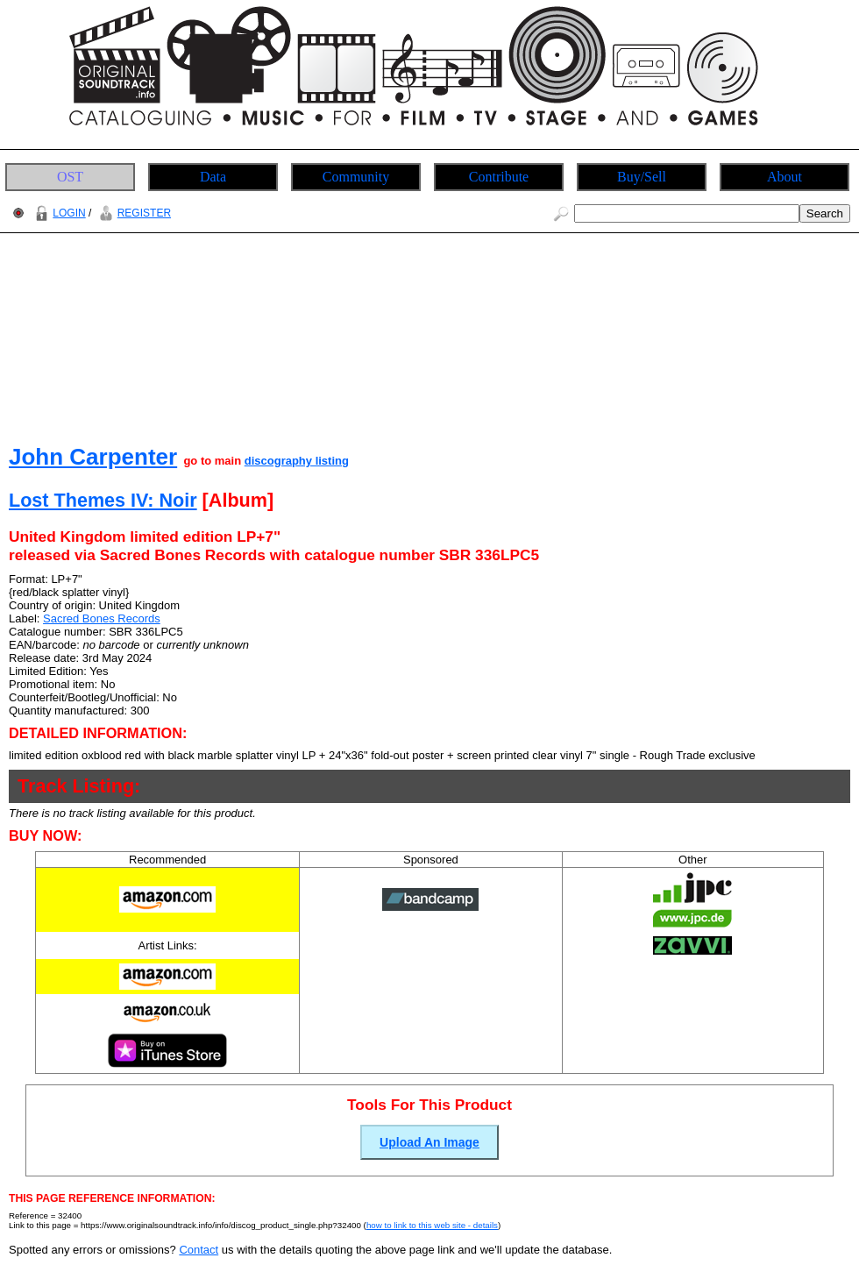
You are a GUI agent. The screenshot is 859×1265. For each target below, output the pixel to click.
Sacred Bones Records (101, 618)
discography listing (297, 460)
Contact (198, 1249)
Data (213, 176)
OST (70, 176)
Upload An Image (429, 1142)
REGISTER (133, 213)
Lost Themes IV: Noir (103, 500)
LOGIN (58, 213)
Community (356, 176)
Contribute (499, 176)
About (784, 176)
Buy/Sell (641, 176)
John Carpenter (93, 457)
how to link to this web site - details (432, 1225)
